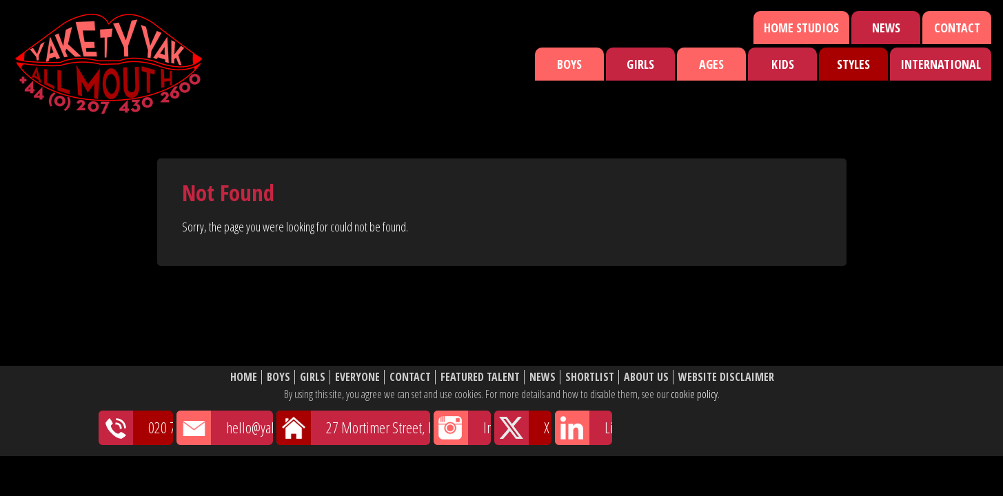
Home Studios (801, 27)
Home (243, 377)
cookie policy (694, 394)
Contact (957, 27)
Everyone (357, 377)
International (940, 64)
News (886, 27)
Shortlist (589, 377)
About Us (646, 377)
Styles (853, 64)
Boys (569, 64)
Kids (782, 64)
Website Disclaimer (726, 377)
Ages (711, 64)
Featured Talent (480, 377)
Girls (640, 64)
